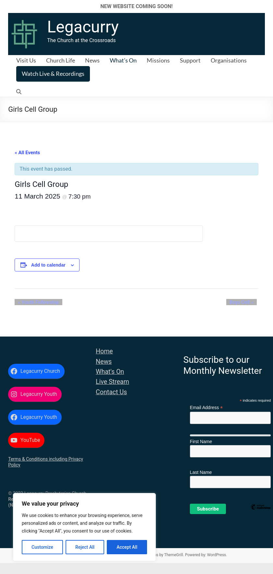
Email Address (206, 408)
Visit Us (26, 60)
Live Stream (112, 381)
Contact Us (111, 392)
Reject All (84, 547)
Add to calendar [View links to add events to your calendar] (48, 265)
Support (190, 60)
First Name (201, 441)
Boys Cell (245, 302)
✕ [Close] (266, 6)
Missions (158, 60)
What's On (110, 371)
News (92, 60)
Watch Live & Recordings (53, 73)
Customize (42, 547)
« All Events (27, 152)
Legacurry (82, 26)
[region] (84, 527)
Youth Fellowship (35, 302)
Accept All (127, 547)
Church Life (60, 60)
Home (104, 351)
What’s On (123, 60)
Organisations (229, 60)
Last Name (201, 472)
